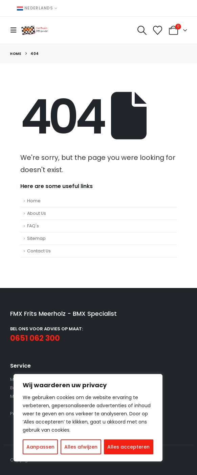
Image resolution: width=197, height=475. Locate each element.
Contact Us (39, 251)
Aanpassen (40, 446)
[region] (88, 417)
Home (34, 201)
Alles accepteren (128, 446)
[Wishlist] (157, 30)
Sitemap (36, 238)
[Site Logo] (34, 30)
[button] (15, 30)
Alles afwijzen (80, 446)
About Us (36, 213)
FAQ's (33, 226)
